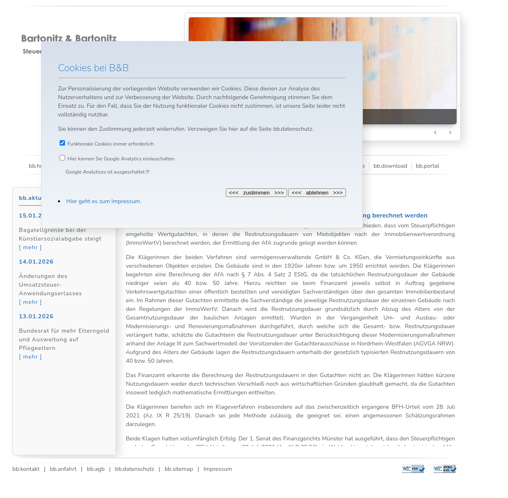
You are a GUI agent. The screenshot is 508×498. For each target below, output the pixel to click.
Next (450, 133)
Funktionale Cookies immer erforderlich (110, 144)
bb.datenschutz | (135, 469)
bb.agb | (97, 469)
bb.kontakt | (28, 469)
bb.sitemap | (179, 469)
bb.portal (427, 166)
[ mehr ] (30, 247)
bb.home (40, 166)
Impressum (215, 469)
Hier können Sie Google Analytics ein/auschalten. (121, 158)
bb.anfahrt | (63, 469)
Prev (435, 133)
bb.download (390, 166)
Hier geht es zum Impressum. (103, 201)
